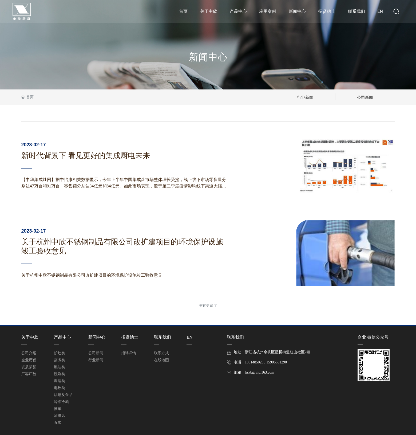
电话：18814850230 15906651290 (260, 362)
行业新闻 (305, 97)
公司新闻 (365, 97)
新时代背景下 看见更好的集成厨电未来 (85, 155)
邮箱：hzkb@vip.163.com (254, 372)
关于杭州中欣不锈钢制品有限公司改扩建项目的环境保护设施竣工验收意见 (91, 275)
